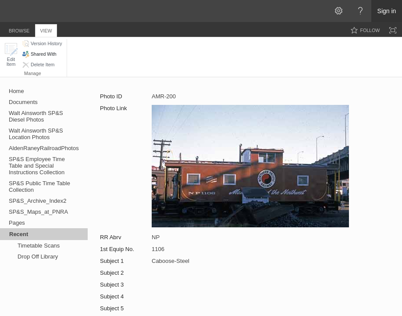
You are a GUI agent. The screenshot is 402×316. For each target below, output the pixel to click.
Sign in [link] (386, 10)
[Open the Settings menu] (338, 11)
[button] (11, 55)
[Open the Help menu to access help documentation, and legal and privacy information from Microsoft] (360, 11)
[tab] (19, 29)
